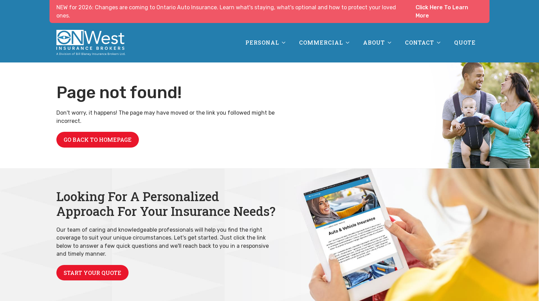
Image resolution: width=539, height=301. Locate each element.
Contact (419, 42)
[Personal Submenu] (285, 42)
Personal (262, 42)
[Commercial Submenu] (349, 42)
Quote (465, 42)
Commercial (321, 42)
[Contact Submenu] (440, 42)
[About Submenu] (391, 42)
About (374, 42)
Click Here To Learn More (442, 11)
